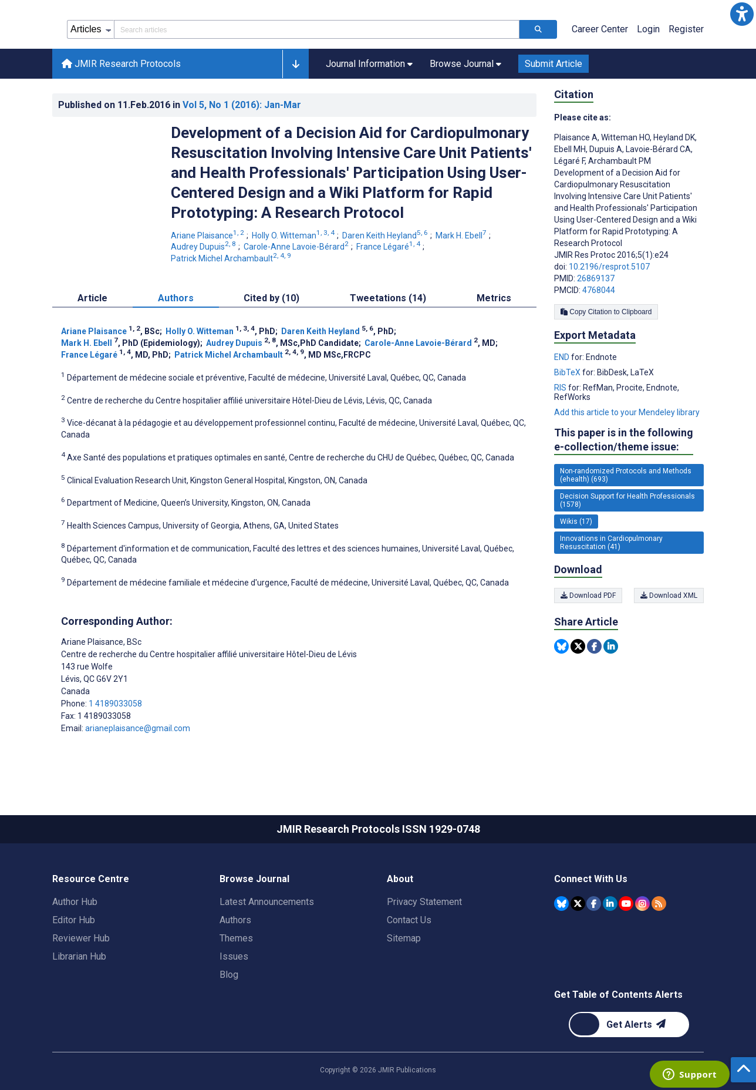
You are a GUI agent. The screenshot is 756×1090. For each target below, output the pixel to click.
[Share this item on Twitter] (578, 646)
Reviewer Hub (81, 938)
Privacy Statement (424, 901)
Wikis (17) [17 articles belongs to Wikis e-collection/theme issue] (576, 521)
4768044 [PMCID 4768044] (598, 290)
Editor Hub (73, 920)
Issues (234, 956)
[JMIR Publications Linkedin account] (610, 903)
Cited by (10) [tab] (271, 298)
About (400, 878)
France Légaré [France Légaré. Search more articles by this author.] (389, 246)
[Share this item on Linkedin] (610, 646)
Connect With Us (590, 878)
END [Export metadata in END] (562, 357)
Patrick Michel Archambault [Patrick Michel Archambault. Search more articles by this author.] (232, 258)
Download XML (668, 595)
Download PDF (588, 595)
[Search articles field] (316, 29)
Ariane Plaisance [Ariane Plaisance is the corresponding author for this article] (101, 642)
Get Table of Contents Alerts (618, 994)
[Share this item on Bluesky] (561, 646)
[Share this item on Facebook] (594, 646)
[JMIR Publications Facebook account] (593, 903)
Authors (235, 920)
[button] (742, 14)
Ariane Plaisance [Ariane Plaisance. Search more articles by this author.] (208, 235)
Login (648, 29)
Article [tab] (92, 298)
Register (686, 29)
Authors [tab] (176, 298)
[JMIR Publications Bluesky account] (561, 903)
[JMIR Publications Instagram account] (642, 903)
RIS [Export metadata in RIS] (561, 387)
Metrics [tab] (494, 298)
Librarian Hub (79, 956)
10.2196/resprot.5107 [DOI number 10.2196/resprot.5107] (609, 266)
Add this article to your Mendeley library (627, 412)
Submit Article (553, 63)
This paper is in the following (623, 440)
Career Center (600, 29)
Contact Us (409, 920)
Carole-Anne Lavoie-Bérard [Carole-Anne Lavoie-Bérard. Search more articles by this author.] (297, 246)
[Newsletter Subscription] (629, 1024)
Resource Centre (90, 878)
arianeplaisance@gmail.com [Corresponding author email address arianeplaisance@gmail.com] (137, 728)
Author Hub (74, 901)
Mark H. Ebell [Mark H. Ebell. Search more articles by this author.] (462, 235)
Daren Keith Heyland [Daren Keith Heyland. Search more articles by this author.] (386, 235)
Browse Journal (254, 878)
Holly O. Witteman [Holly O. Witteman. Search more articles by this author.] (294, 235)
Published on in (179, 104)
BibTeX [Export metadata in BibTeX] (568, 372)
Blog (229, 974)
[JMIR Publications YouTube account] (626, 903)
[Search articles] (538, 29)
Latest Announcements (267, 901)
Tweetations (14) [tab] (388, 298)
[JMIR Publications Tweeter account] (578, 903)
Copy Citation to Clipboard (606, 312)
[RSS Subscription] (659, 903)
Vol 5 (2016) (242, 104)
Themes (236, 938)
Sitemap (404, 938)
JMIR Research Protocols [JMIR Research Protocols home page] (121, 63)
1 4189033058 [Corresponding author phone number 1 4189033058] (115, 703)
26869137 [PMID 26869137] (596, 278)
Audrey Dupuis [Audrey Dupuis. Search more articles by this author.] (204, 246)
